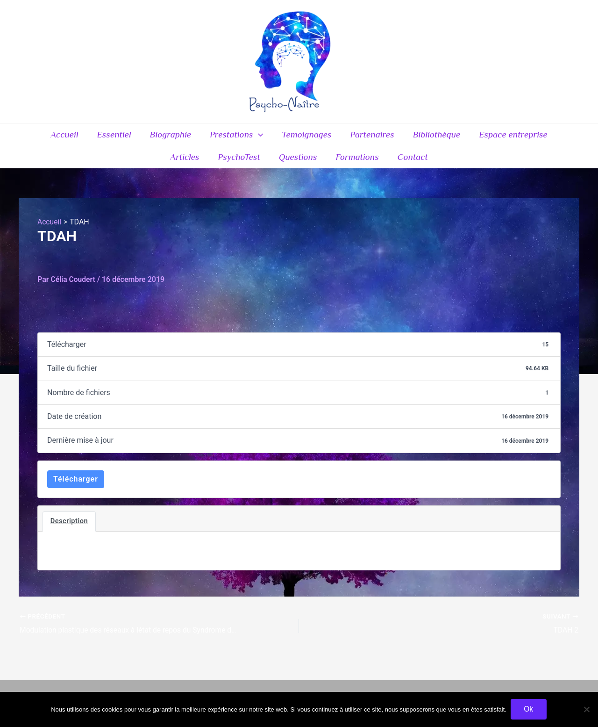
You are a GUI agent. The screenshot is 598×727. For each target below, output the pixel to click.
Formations (332, 164)
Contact (387, 164)
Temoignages (283, 137)
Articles (553, 137)
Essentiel (93, 137)
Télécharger (75, 487)
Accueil (44, 137)
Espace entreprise (486, 137)
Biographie (148, 137)
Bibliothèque (410, 137)
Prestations (213, 137)
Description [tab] (69, 530)
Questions (275, 164)
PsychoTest (216, 164)
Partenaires (347, 137)
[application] (235, 137)
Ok (529, 709)
